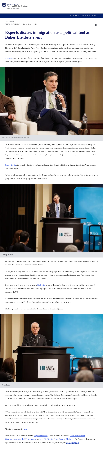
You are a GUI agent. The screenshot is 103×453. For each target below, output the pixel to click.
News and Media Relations (17, 6)
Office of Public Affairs (13, 8)
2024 (95, 15)
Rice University (12, 4)
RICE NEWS (73, 15)
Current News (85, 15)
